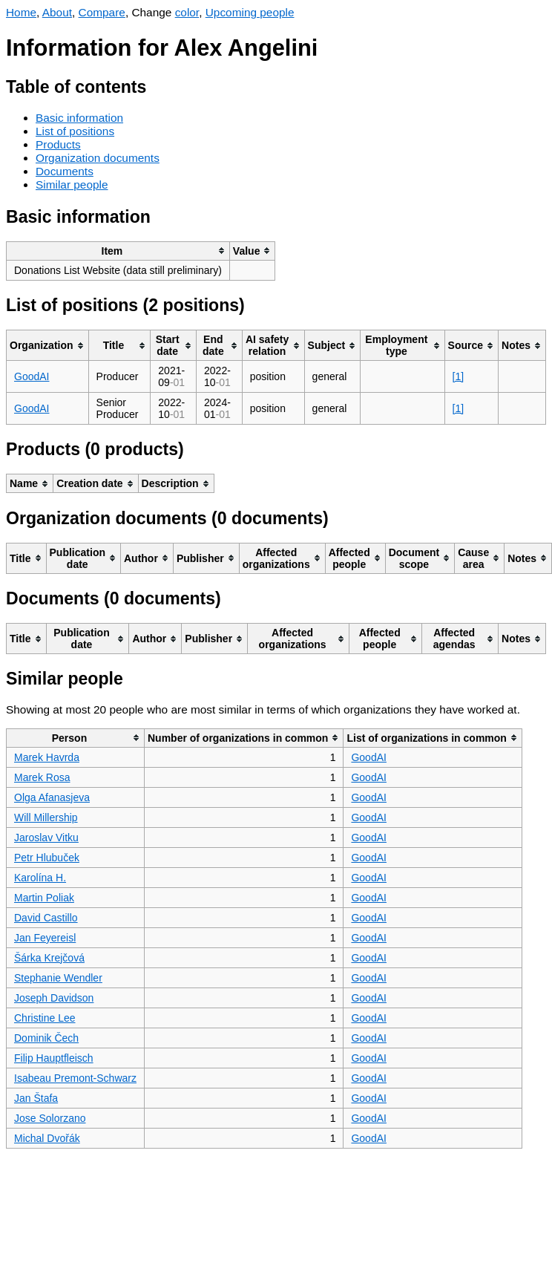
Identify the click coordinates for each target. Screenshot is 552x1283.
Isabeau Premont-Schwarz (75, 1078)
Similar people (72, 184)
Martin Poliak (44, 898)
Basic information (79, 117)
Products (58, 144)
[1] (458, 376)
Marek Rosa (42, 777)
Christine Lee (45, 1018)
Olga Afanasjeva (52, 797)
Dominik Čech (46, 1038)
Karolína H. (40, 878)
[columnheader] (118, 250)
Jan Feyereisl (45, 938)
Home (21, 12)
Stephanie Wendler (58, 978)
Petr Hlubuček (46, 858)
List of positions (75, 131)
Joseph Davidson (53, 998)
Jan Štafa (36, 1098)
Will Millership (46, 817)
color (187, 12)
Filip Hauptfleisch (53, 1058)
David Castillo (46, 918)
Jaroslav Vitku (46, 837)
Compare (102, 12)
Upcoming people (250, 12)
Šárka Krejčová (49, 958)
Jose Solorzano (50, 1118)
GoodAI (31, 376)
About (57, 12)
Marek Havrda (46, 757)
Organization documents (98, 157)
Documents (64, 171)
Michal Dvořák (47, 1138)
